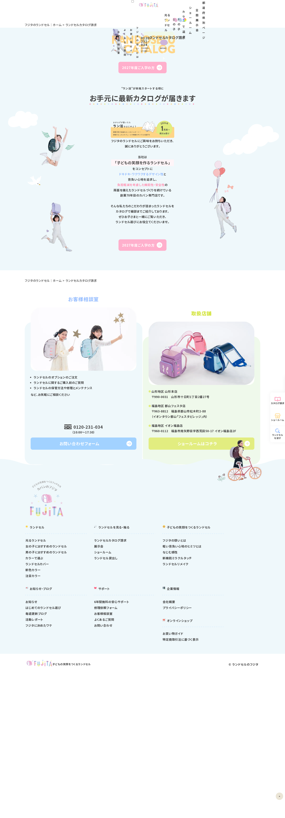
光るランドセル (125, 17)
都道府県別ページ (260, 17)
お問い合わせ (150, 764)
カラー (194, 17)
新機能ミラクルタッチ (214, 696)
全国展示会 (236, 17)
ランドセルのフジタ (236, 808)
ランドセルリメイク (212, 702)
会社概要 (205, 740)
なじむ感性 (206, 690)
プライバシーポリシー (214, 746)
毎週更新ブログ (94, 752)
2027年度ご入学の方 (138, 136)
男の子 (170, 17)
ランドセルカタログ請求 (157, 679)
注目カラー (91, 714)
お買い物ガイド (183, 7)
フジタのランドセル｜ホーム (53, 25)
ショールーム (215, 17)
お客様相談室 (143, 7)
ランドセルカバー (95, 702)
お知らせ (89, 740)
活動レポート (92, 758)
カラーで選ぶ (93, 696)
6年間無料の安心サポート (158, 740)
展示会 (146, 685)
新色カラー (91, 708)
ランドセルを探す (277, 436)
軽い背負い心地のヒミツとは (218, 685)
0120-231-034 (90, 564)
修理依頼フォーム (153, 746)
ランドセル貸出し (153, 696)
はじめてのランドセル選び (101, 746)
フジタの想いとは (205, 7)
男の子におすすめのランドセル (104, 690)
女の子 (150, 17)
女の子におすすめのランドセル (104, 685)
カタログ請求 (277, 403)
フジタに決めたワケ (97, 764)
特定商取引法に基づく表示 (217, 778)
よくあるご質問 (163, 7)
